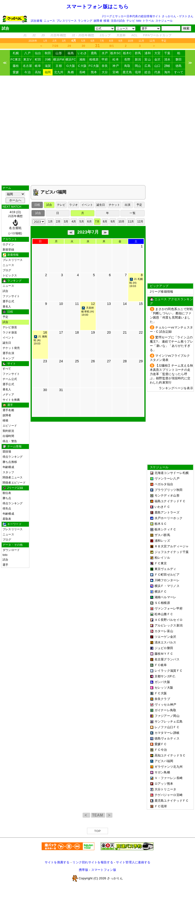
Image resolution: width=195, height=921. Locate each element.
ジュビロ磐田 (164, 648)
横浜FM (58, 59)
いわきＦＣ (162, 507)
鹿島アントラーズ (167, 512)
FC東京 (16, 59)
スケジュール (164, 20)
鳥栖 (71, 72)
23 (45, 361)
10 (61, 304)
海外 (167, 72)
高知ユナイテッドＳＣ (170, 755)
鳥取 (127, 66)
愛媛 (16, 72)
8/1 (111, 46)
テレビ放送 (10, 327)
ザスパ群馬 (162, 535)
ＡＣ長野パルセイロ (169, 620)
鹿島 (94, 53)
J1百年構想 (58, 35)
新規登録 (8, 249)
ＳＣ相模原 (162, 603)
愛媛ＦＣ (161, 744)
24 (61, 361)
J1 (25, 35)
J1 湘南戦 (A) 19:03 (40, 340)
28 (125, 361)
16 (45, 332)
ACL (134, 35)
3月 (64, 40)
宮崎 (115, 72)
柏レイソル (162, 557)
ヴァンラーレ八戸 (167, 478)
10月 (130, 40)
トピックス (10, 275)
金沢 (157, 59)
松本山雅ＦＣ (164, 614)
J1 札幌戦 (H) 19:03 (136, 282)
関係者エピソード (14, 482)
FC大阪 (94, 66)
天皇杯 (121, 35)
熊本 (94, 72)
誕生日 (7, 342)
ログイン (8, 244)
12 (93, 304)
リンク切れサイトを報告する (92, 862)
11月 (141, 40)
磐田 (178, 59)
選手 (5, 564)
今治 (27, 72)
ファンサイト (11, 296)
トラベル (148, 20)
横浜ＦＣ (161, 591)
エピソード (10, 425)
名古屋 (27, 66)
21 (125, 332)
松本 (115, 59)
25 (77, 361)
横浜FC (70, 59)
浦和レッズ (162, 540)
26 (93, 361)
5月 (83, 40)
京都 (59, 66)
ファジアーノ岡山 (167, 716)
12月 (152, 40)
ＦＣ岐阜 (161, 665)
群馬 (138, 53)
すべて (178, 72)
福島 (71, 53)
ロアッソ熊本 (164, 783)
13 (109, 304)
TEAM (98, 815)
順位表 (7, 493)
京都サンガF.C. (165, 676)
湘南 (82, 59)
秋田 (48, 53)
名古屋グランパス (167, 659)
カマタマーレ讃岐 (167, 733)
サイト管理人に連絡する (133, 862)
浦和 (147, 53)
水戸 (105, 53)
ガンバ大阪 (162, 682)
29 (69, 46)
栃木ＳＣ (161, 523)
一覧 (132, 213)
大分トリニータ (165, 789)
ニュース (49, 20)
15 (141, 304)
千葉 (167, 53)
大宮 (157, 53)
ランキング (85, 20)
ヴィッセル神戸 (165, 704)
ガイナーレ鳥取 (165, 710)
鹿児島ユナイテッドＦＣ (172, 800)
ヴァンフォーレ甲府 (169, 608)
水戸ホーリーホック (169, 518)
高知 (38, 72)
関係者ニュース (13, 477)
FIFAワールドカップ (157, 35)
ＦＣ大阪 (161, 693)
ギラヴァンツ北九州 (169, 766)
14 (125, 304)
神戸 (115, 66)
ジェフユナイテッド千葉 (172, 552)
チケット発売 (11, 348)
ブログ (7, 270)
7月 (102, 40)
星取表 (7, 519)
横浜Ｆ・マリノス (167, 586)
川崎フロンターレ (167, 580)
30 (83, 46)
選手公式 (8, 301)
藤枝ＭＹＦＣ (164, 653)
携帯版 (83, 870)
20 (109, 332)
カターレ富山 (164, 631)
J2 (34, 35)
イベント (8, 337)
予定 (163, 40)
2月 (55, 40)
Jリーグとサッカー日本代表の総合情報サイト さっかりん (139, 16)
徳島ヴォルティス (167, 738)
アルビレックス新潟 (169, 625)
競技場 (7, 451)
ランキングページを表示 (176, 388)
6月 (93, 40)
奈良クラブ (162, 699)
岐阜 (38, 66)
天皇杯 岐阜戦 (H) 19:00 (87, 311)
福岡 (48, 72)
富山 (147, 59)
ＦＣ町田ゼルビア (167, 574)
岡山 (138, 66)
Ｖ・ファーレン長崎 (169, 778)
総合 (147, 72)
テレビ (130, 20)
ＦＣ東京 (161, 563)
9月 (121, 40)
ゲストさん (186, 16)
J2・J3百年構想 (83, 35)
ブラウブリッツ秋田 (169, 490)
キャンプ (8, 358)
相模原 (94, 59)
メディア (8, 394)
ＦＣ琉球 (161, 806)
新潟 (138, 59)
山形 (59, 53)
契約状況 (8, 430)
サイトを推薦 (11, 399)
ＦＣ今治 (161, 749)
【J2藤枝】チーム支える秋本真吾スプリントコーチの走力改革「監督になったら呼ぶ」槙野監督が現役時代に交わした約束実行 (171, 374)
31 (61, 390)
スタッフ (8, 472)
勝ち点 (7, 498)
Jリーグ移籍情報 (161, 291)
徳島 (178, 66)
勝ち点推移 (10, 462)
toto (138, 20)
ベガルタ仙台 (164, 484)
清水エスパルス (165, 642)
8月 (111, 40)
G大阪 (70, 66)
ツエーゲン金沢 (165, 636)
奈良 (105, 66)
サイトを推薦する (57, 862)
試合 (5, 291)
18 (77, 332)
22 (141, 332)
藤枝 (16, 66)
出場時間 (8, 436)
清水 (167, 59)
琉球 (138, 72)
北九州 (59, 72)
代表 (157, 72)
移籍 (106, 20)
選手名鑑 (8, 410)
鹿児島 (127, 72)
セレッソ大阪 (164, 687)
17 (61, 332)
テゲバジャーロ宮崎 (169, 795)
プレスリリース (66, 20)
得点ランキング (13, 456)
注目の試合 (118, 20)
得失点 (7, 508)
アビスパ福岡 (164, 761)
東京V (27, 59)
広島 (147, 66)
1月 (45, 40)
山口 (157, 66)
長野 (127, 59)
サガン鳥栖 (162, 772)
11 (77, 304)
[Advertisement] (97, 130)
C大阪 (82, 66)
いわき (82, 53)
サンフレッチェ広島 (169, 721)
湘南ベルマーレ (165, 597)
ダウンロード (11, 550)
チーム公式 (10, 379)
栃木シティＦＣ (165, 529)
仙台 (38, 53)
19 (93, 332)
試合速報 (36, 20)
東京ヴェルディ (165, 569)
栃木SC (115, 53)
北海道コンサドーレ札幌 (172, 473)
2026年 (32, 40)
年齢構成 (8, 467)
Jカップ (105, 35)
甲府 (105, 59)
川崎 (48, 59)
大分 (105, 72)
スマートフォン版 (103, 870)
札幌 (16, 53)
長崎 (82, 72)
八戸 (27, 53)
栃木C (127, 53)
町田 (38, 59)
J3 (43, 35)
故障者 (98, 20)
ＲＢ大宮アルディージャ (172, 546)
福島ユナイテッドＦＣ (170, 501)
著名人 (7, 306)
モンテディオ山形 (167, 495)
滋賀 (48, 66)
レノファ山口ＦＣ (167, 727)
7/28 (55, 46)
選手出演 (8, 353)
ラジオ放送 (10, 332)
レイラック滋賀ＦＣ (169, 670)
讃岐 (167, 66)
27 (109, 361)
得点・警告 (10, 441)
